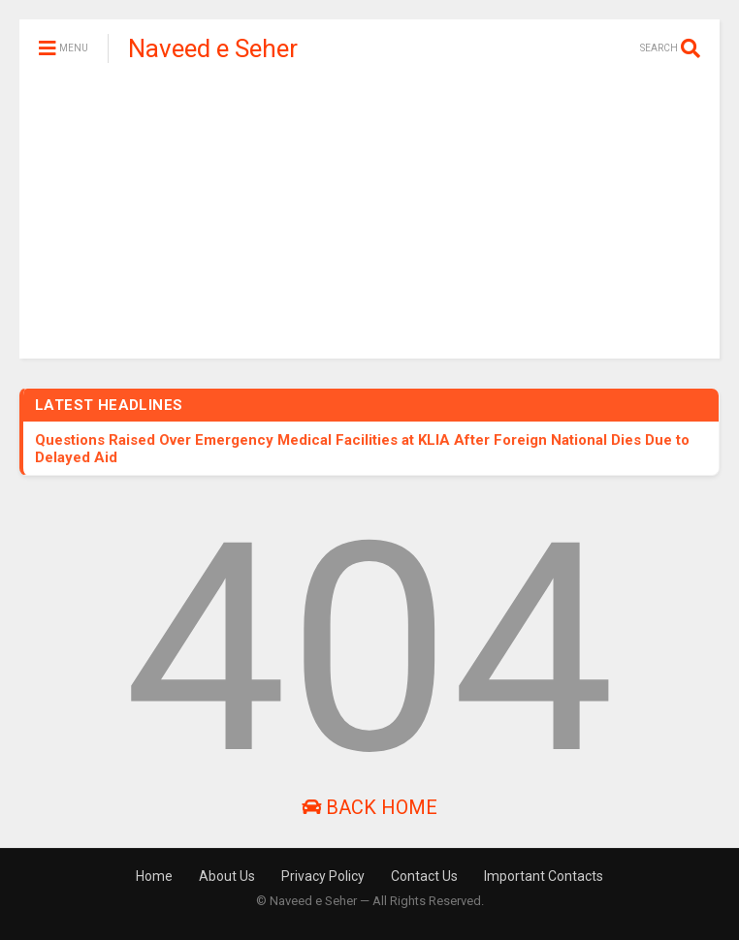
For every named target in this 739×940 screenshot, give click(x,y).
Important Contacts (543, 876)
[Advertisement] (369, 223)
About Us (227, 876)
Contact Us (424, 876)
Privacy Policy (323, 876)
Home (154, 876)
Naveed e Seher (213, 48)
